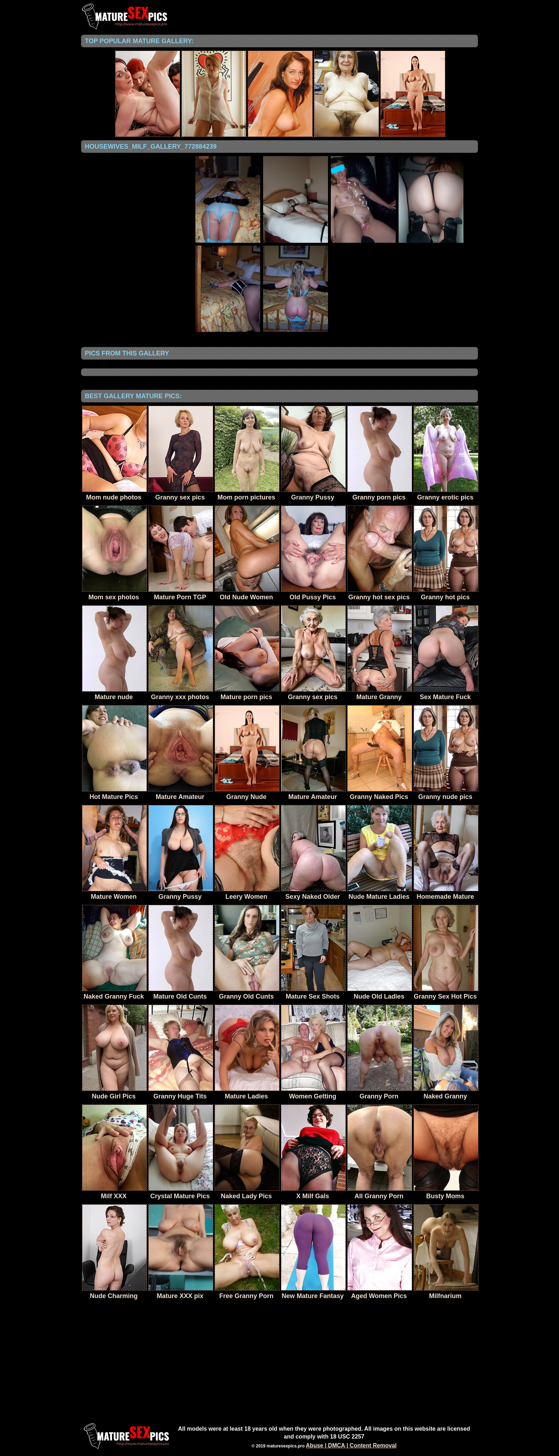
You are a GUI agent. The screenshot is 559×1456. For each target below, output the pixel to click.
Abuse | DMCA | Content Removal (351, 1445)
